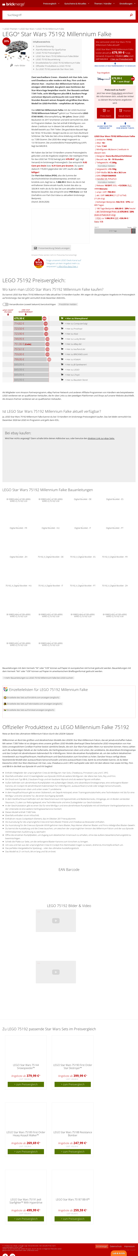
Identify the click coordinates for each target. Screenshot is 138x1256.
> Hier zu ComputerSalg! (73, 323)
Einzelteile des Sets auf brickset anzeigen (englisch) (29, 710)
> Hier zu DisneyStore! (74, 318)
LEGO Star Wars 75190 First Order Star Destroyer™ (72, 1066)
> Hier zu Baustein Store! (74, 379)
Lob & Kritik (119, 1253)
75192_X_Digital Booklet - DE (51, 556)
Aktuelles (75, 3)
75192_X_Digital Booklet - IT (50, 585)
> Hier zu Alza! (69, 333)
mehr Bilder (17, 65)
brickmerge (101, 1246)
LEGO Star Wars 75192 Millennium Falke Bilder (57, 56)
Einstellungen (126, 3)
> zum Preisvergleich (26, 1084)
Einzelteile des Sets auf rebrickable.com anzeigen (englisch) (33, 703)
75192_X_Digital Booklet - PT (82, 585)
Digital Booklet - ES (114, 499)
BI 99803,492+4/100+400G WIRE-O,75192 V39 (51, 499)
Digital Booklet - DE (82, 499)
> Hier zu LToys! (70, 374)
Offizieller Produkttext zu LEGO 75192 (53, 66)
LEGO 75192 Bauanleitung (48, 59)
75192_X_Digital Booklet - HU (18, 585)
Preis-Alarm (117, 93)
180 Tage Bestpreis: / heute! (115, 208)
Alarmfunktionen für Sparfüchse (51, 49)
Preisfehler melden (68, 304)
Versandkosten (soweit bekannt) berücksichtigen (32, 304)
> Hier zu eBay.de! (71, 344)
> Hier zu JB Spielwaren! (73, 364)
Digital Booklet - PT (114, 527)
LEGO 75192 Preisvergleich (48, 52)
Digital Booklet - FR (18, 527)
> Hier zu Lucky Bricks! (72, 338)
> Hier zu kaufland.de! (72, 349)
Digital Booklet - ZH (18, 556)
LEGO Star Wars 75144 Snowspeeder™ (26, 1066)
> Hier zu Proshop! (71, 328)
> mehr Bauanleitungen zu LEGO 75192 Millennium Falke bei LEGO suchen (38, 677)
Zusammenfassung (45, 46)
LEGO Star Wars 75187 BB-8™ (73, 1199)
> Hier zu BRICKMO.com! (74, 354)
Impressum (129, 1246)
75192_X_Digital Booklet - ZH (115, 585)
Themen (103, 3)
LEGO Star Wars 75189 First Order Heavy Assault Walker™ (25, 1133)
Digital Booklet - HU (51, 527)
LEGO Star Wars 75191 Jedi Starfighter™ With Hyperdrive (25, 1201)
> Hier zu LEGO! (69, 369)
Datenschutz (116, 1246)
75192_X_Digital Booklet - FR (115, 556)
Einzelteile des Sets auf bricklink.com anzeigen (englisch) (31, 697)
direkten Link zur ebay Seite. (101, 438)
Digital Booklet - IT (82, 527)
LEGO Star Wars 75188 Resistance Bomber (72, 1133)
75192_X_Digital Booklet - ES (82, 556)
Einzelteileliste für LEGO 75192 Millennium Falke (58, 62)
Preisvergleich (49, 3)
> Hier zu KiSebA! (70, 359)
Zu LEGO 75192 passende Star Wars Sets (54, 69)
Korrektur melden (106, 165)
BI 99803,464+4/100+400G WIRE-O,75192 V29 (18, 499)
